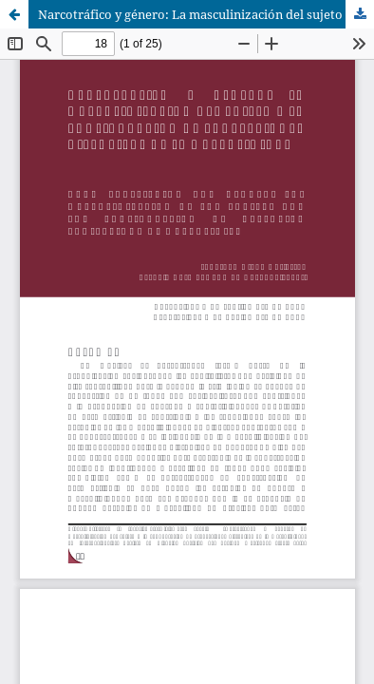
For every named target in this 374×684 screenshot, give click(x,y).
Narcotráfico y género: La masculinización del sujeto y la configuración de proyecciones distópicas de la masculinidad (206, 14)
